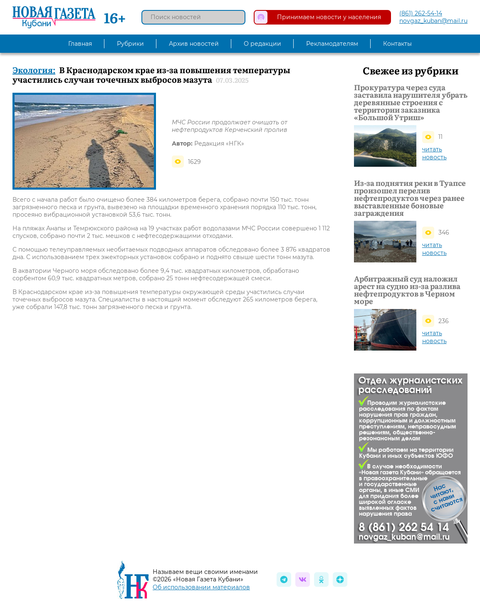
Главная (80, 43)
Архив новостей (194, 43)
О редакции (262, 43)
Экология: (33, 69)
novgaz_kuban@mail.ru (433, 21)
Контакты (397, 43)
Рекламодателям (332, 43)
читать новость (434, 153)
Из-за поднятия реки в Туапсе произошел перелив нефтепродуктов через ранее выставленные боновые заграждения (410, 198)
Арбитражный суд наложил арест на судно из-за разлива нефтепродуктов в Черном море (407, 290)
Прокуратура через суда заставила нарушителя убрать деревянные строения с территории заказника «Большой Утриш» (411, 102)
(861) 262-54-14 (420, 13)
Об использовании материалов (201, 587)
